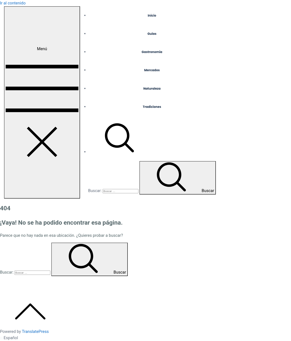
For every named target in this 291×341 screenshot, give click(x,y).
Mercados (152, 70)
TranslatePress (35, 331)
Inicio (152, 15)
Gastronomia (152, 52)
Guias (152, 34)
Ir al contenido (13, 3)
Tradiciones (152, 107)
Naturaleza (152, 88)
